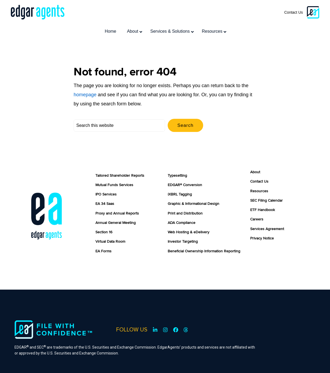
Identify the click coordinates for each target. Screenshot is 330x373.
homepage (85, 80)
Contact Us (293, 12)
